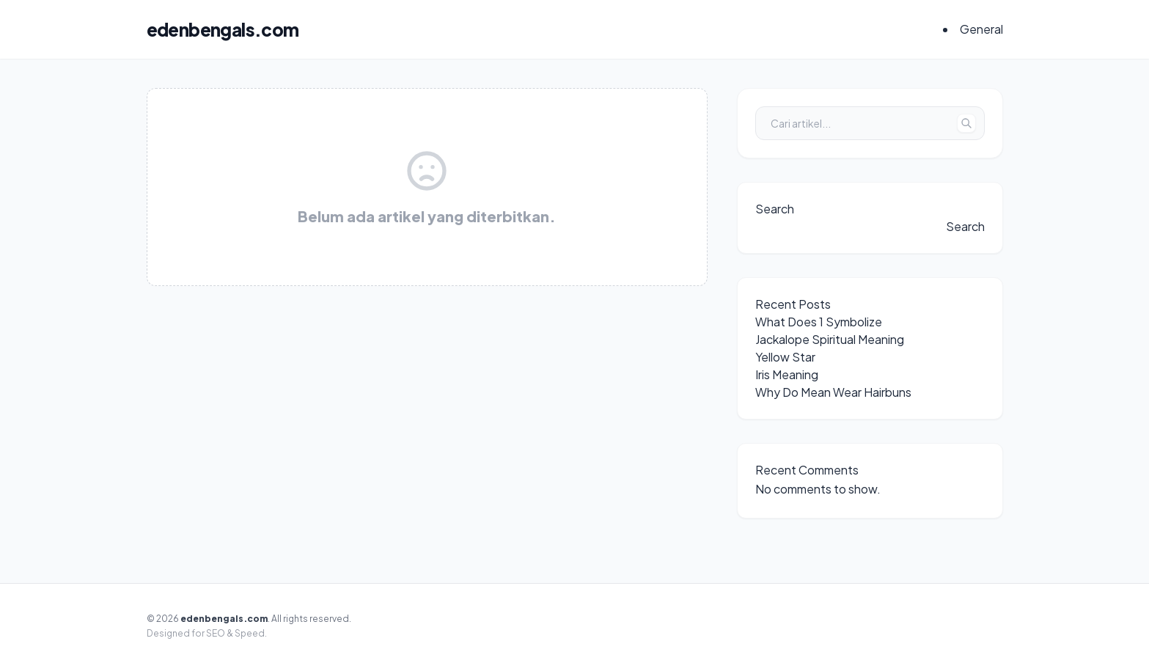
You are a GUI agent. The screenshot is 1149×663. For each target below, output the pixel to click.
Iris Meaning (786, 374)
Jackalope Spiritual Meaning (829, 339)
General (981, 29)
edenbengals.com (223, 29)
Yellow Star (785, 357)
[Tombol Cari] (966, 123)
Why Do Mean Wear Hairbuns (833, 392)
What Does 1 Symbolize (818, 321)
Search (774, 208)
